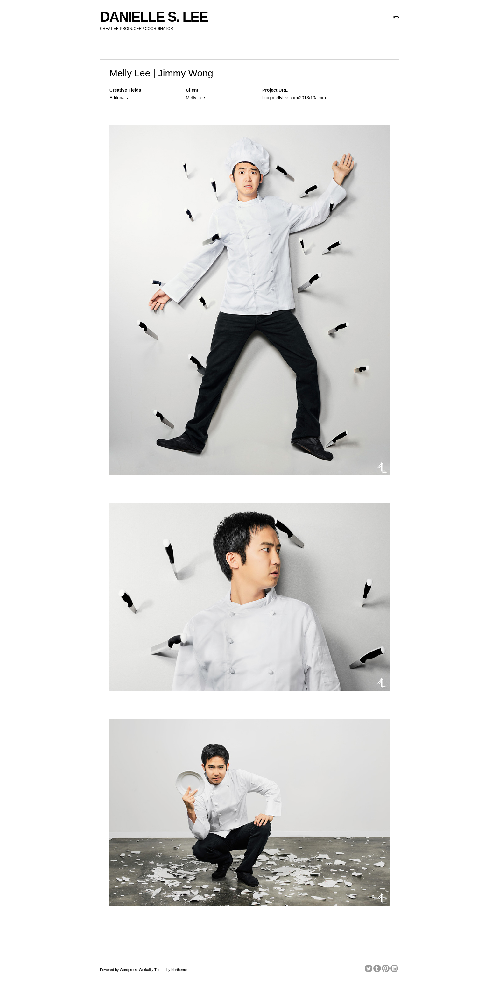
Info (395, 17)
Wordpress (128, 970)
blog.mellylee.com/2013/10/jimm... (296, 97)
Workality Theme (152, 970)
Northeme (179, 970)
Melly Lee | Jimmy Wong (161, 73)
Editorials (118, 97)
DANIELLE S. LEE (154, 17)
